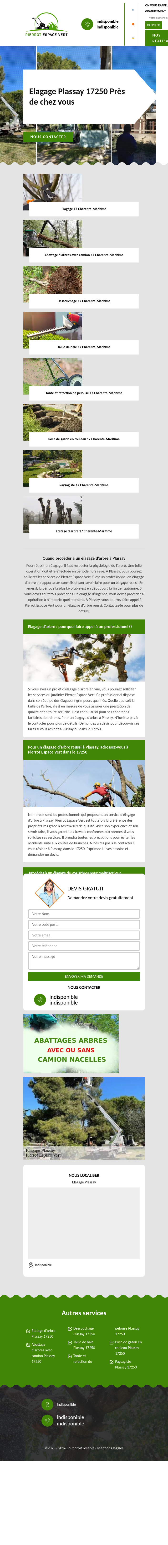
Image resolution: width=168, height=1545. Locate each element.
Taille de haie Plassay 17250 (84, 1345)
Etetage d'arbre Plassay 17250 (43, 1333)
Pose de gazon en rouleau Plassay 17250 (128, 1348)
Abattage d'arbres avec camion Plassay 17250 (43, 1353)
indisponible (108, 21)
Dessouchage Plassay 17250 (84, 1331)
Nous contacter (48, 137)
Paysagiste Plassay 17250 (126, 1364)
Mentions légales (110, 1448)
